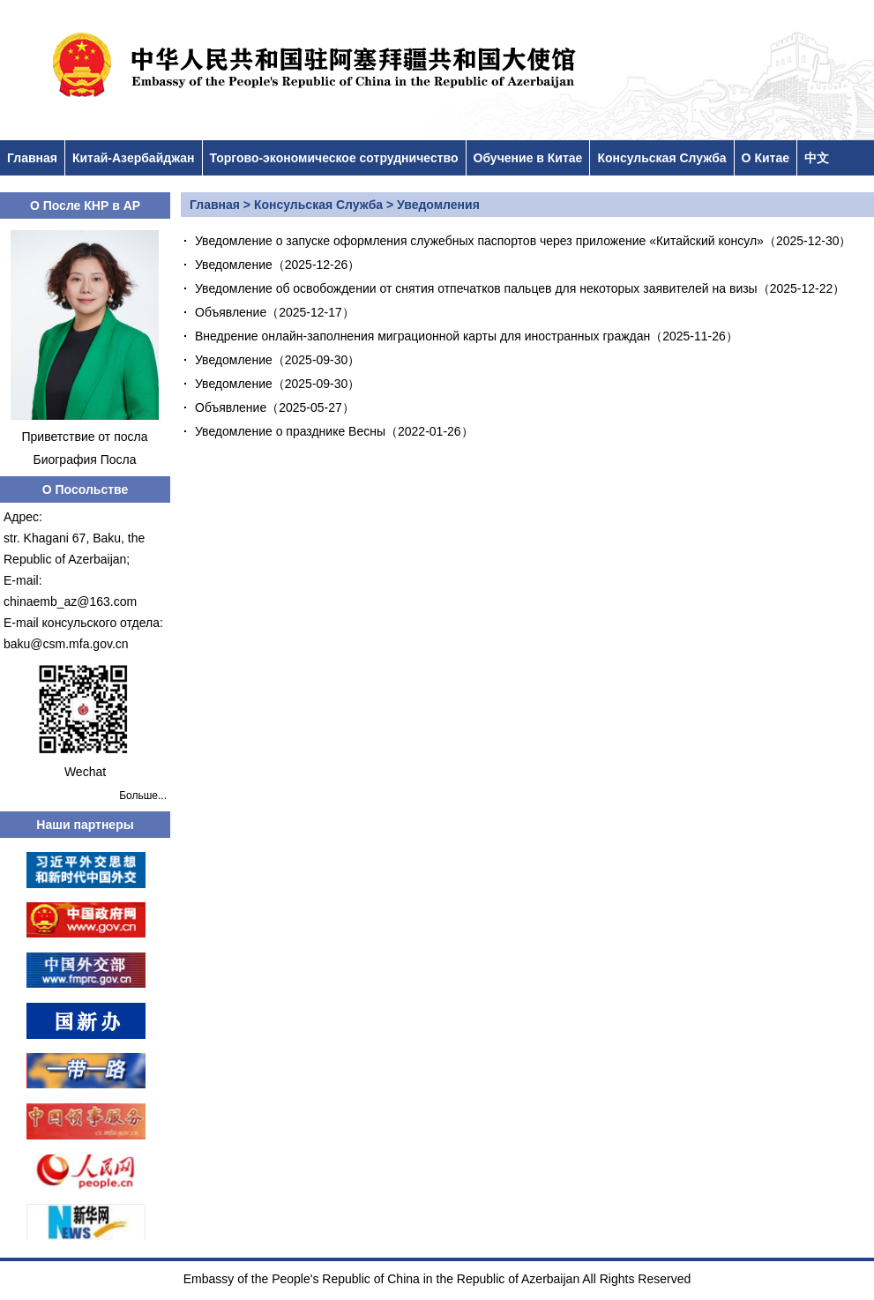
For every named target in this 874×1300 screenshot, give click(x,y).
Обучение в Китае (528, 158)
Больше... (143, 795)
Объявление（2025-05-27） (275, 407)
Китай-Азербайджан (133, 158)
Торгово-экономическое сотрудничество (334, 158)
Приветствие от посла (85, 437)
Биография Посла (84, 459)
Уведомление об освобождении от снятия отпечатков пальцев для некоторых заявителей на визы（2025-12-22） (520, 288)
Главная (32, 158)
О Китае (765, 158)
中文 (816, 158)
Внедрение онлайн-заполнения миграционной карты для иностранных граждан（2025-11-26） (466, 336)
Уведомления (438, 205)
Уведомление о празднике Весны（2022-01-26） (334, 431)
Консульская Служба (661, 158)
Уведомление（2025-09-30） (277, 360)
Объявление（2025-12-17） (275, 312)
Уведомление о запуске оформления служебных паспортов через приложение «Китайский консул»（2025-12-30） (523, 241)
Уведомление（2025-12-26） (277, 265)
